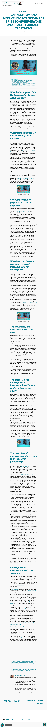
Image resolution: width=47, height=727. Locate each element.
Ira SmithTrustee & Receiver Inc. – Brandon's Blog (14, 724)
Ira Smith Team (15, 591)
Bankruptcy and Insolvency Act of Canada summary (19, 87)
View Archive (17, 697)
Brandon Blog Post (23, 11)
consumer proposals (29, 666)
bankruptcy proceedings (29, 665)
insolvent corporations (22, 670)
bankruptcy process (14, 666)
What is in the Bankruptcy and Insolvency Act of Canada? (20, 81)
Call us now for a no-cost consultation (18, 630)
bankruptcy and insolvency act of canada (29, 664)
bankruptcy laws (14, 665)
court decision (25, 127)
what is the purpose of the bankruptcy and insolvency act (21, 673)
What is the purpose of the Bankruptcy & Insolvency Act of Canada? (22, 80)
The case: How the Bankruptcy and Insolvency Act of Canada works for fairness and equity (24, 85)
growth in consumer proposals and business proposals (20, 669)
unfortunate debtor (18, 672)
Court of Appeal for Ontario (27, 468)
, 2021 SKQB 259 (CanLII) (25, 476)
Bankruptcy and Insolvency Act (16, 664)
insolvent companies (14, 670)
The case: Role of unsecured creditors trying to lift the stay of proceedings (23, 86)
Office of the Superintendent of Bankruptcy (25, 671)
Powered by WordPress (30, 724)
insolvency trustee (33, 669)
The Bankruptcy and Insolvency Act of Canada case (19, 84)
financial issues (20, 587)
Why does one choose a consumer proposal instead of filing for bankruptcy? (23, 83)
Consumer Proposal (22, 666)
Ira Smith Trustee (29, 670)
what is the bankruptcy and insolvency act (29, 672)
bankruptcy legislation (21, 665)
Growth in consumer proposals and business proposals (20, 82)
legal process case (17, 345)
